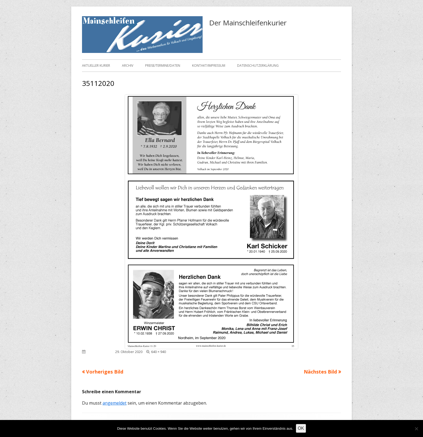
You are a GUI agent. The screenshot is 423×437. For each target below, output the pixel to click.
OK (301, 428)
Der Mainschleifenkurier (247, 23)
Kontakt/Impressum (208, 65)
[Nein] (416, 428)
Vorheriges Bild (104, 371)
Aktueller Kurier (96, 65)
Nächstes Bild (320, 371)
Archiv (127, 65)
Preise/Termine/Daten (162, 65)
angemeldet (115, 403)
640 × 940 (158, 351)
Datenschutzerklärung (258, 65)
